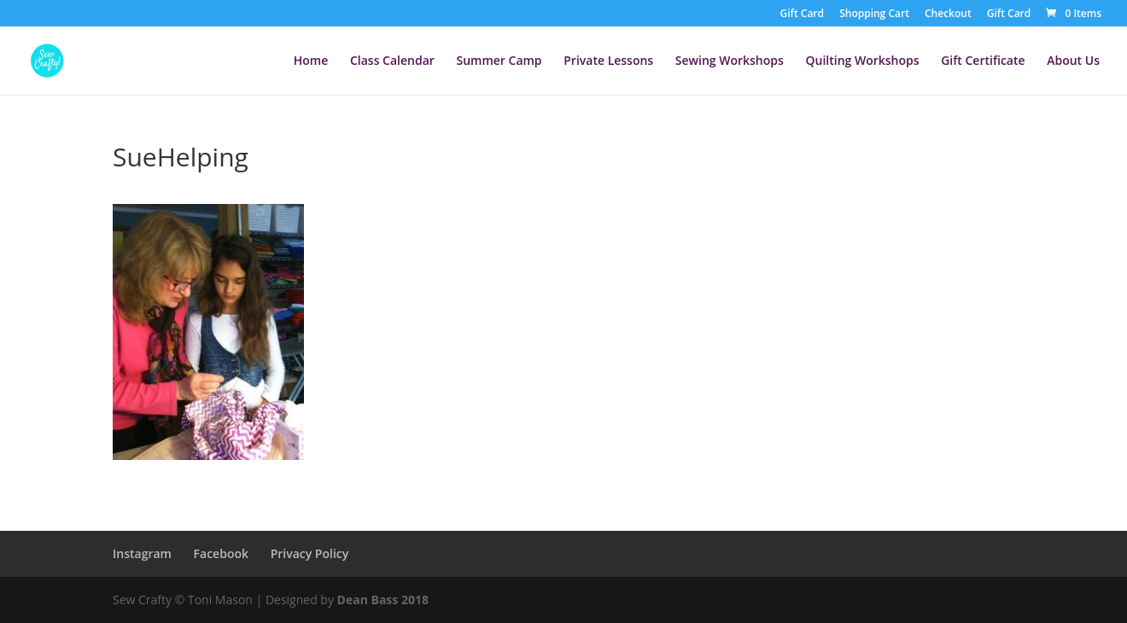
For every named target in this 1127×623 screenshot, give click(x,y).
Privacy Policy (310, 553)
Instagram (142, 553)
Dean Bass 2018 (383, 599)
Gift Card (802, 14)
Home (311, 61)
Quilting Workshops (862, 61)
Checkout (948, 14)
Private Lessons (608, 61)
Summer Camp (498, 61)
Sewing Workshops (729, 61)
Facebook (221, 553)
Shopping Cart (874, 14)
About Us (1073, 61)
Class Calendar (392, 61)
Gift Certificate (983, 61)
